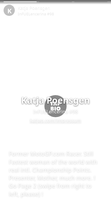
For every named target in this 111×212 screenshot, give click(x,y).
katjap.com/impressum (55, 120)
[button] (20, 1)
